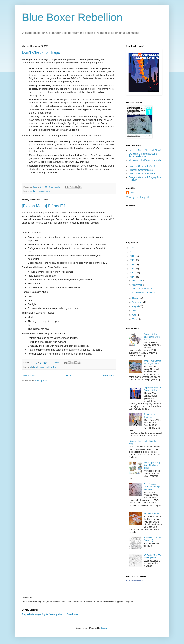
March (135, 319)
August (135, 306)
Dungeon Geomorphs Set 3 (142, 173)
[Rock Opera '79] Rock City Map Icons (152, 465)
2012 (132, 273)
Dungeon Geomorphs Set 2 (142, 170)
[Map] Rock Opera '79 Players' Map (152, 362)
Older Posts (108, 375)
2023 (132, 247)
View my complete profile (138, 197)
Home (69, 375)
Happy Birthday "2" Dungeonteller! (153, 389)
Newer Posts (29, 375)
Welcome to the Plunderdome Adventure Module (143, 155)
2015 (132, 260)
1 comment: (54, 362)
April (134, 315)
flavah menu (38, 367)
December (137, 280)
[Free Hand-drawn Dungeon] (152, 538)
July (134, 310)
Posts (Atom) (41, 381)
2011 (132, 277)
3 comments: (55, 187)
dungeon (41, 191)
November (137, 285)
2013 (132, 268)
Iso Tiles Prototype (152, 513)
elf (31, 367)
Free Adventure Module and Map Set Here (152, 487)
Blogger (105, 628)
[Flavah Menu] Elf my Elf (43, 206)
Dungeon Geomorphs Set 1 (142, 166)
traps (48, 191)
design (33, 191)
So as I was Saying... (149, 415)
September (137, 302)
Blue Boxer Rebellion (72, 17)
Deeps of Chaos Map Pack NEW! (145, 150)
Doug (132, 192)
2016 (132, 256)
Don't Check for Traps (41, 52)
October (136, 298)
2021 (132, 251)
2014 (132, 264)
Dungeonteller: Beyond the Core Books (152, 337)
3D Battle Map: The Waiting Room (153, 556)
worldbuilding (50, 367)
